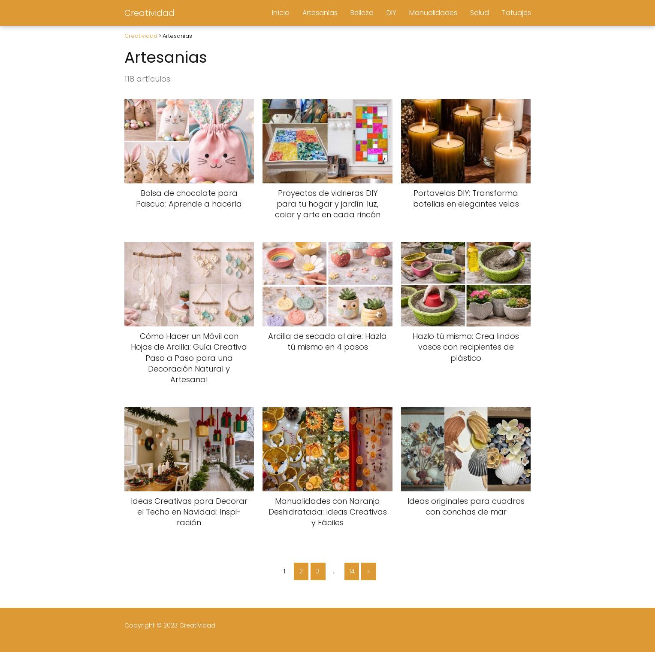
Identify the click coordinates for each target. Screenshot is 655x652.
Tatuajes (516, 13)
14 (352, 571)
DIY (391, 13)
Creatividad (149, 13)
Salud (479, 13)
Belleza (362, 13)
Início (281, 13)
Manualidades (433, 13)
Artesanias (320, 13)
